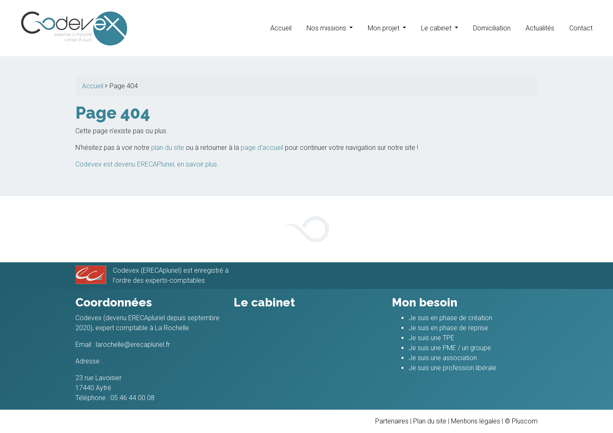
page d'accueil (262, 148)
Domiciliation (492, 28)
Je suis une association (443, 358)
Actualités (540, 28)
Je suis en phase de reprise (448, 328)
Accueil (281, 28)
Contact (581, 28)
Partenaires (392, 421)
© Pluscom (521, 421)
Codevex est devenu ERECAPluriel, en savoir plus (146, 164)
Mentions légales (475, 421)
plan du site (167, 148)
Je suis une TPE (431, 338)
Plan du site (429, 421)
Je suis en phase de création (450, 318)
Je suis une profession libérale (452, 368)
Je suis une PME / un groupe (450, 348)
